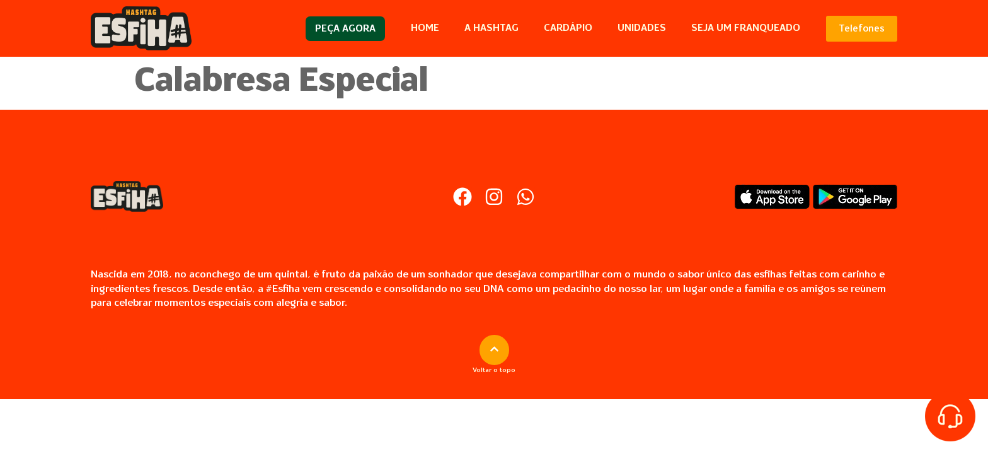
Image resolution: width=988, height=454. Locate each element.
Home (425, 28)
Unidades (642, 28)
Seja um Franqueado (745, 28)
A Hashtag (491, 28)
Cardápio (568, 28)
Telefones (862, 29)
